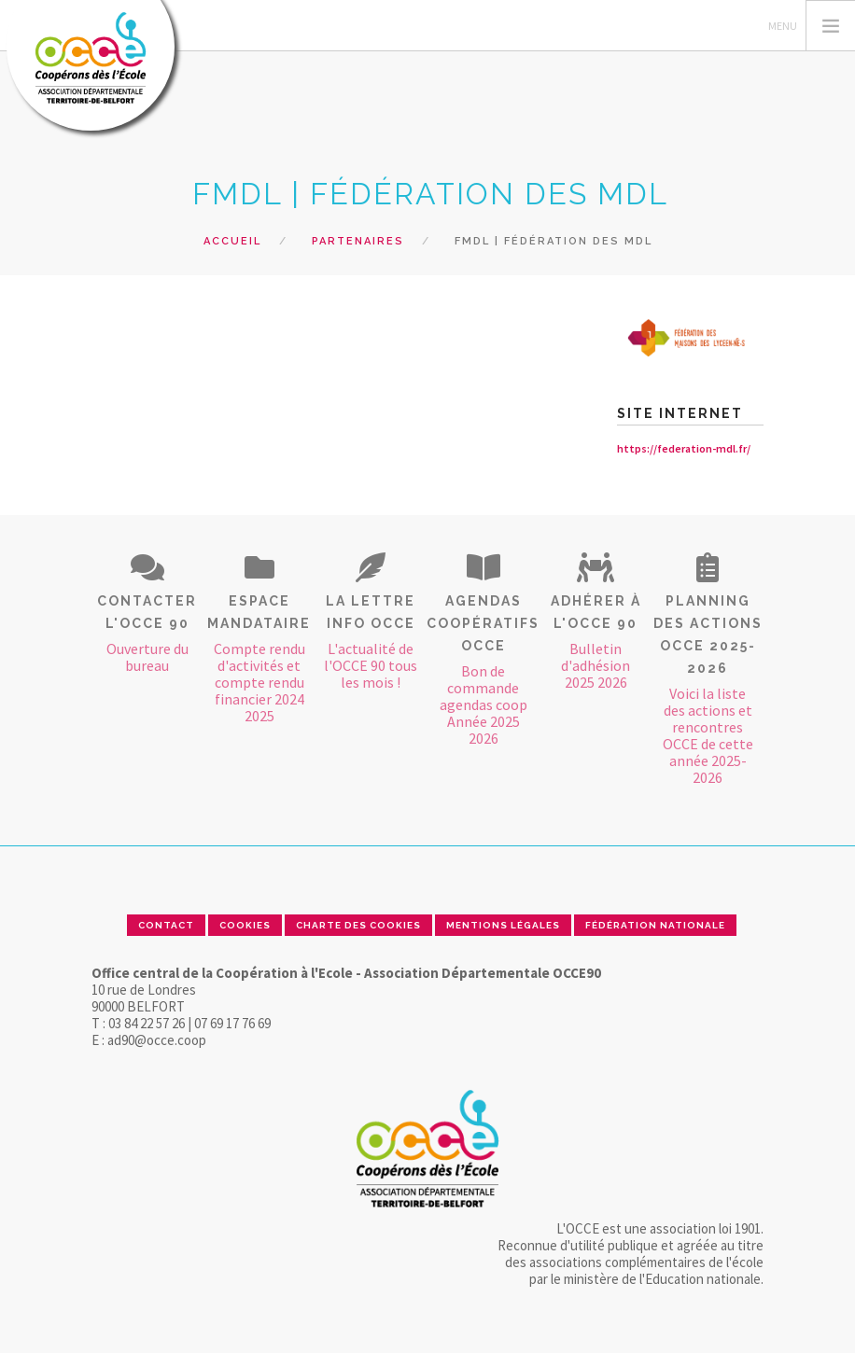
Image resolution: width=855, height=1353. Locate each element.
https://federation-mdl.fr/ (683, 448)
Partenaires (358, 241)
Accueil (232, 241)
